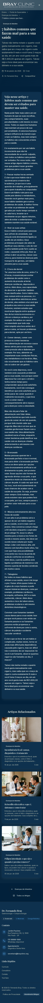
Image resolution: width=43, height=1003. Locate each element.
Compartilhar (28, 76)
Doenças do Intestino (10, 15)
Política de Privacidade (11, 994)
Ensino (4, 12)
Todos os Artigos (21, 896)
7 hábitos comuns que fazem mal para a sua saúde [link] (13, 18)
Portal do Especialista (18, 12)
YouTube (5, 978)
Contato (5, 974)
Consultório (6, 970)
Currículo (5, 967)
